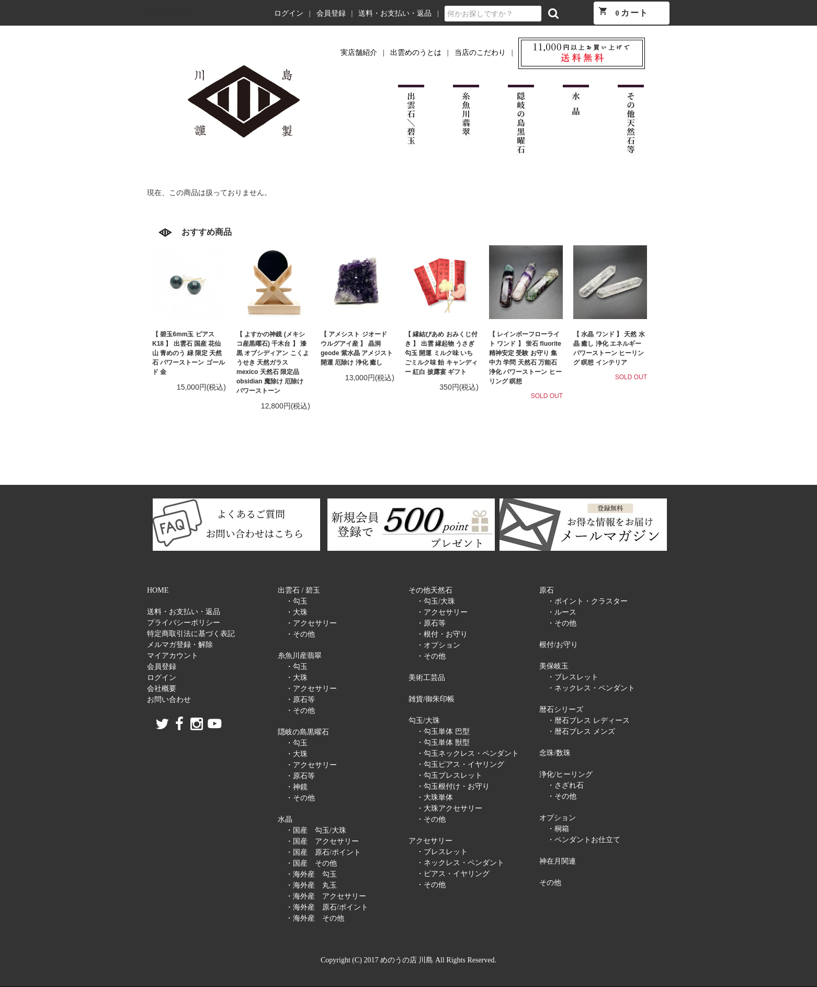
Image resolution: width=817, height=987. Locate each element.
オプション (557, 818)
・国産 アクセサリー (322, 841)
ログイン (288, 13)
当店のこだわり (480, 52)
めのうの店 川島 (168, 13)
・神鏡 (297, 787)
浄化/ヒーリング (566, 774)
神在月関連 (557, 861)
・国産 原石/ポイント (323, 852)
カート (623, 11)
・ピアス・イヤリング (453, 874)
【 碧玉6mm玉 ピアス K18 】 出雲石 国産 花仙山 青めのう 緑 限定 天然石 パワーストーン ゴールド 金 (188, 353)
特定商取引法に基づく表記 (191, 634)
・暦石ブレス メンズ (581, 731)
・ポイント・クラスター (587, 601)
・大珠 (297, 612)
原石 (546, 590)
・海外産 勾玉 (311, 874)
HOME (157, 590)
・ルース (561, 612)
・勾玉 (297, 601)
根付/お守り (558, 645)
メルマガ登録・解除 (180, 645)
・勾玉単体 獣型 (443, 742)
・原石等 (300, 700)
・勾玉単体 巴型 (443, 731)
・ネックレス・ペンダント (460, 863)
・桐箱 (558, 829)
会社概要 (161, 689)
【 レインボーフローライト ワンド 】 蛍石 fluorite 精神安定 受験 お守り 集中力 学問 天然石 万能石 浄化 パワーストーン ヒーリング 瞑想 (525, 358)
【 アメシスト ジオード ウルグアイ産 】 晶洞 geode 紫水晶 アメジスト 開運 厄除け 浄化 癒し (357, 348)
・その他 (300, 634)
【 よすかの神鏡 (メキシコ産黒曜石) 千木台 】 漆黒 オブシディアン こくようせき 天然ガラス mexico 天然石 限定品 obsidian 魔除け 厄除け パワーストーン (272, 362)
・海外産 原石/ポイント (327, 907)
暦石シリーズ (561, 709)
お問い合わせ (169, 700)
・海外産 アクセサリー (326, 896)
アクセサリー (430, 841)
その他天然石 (430, 590)
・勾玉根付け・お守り (453, 786)
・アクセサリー (311, 623)
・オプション (438, 645)
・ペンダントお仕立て (583, 840)
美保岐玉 (554, 666)
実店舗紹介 (359, 52)
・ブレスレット (442, 852)
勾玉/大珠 (424, 720)
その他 (550, 883)
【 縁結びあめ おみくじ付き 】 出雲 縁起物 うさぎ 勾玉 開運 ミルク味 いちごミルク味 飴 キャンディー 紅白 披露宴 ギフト (441, 353)
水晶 (285, 819)
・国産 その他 (311, 863)
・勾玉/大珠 (435, 601)
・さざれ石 (565, 785)
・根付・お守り (442, 634)
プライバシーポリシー (183, 623)
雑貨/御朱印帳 (431, 699)
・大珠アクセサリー (449, 808)
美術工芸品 (426, 678)
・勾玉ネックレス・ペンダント (467, 753)
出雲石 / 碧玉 (299, 590)
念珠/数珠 (555, 753)
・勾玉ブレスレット (449, 775)
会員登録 (331, 13)
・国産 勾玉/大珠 (316, 830)
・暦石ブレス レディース (588, 720)
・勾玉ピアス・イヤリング (460, 764)
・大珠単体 (434, 797)
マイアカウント (172, 656)
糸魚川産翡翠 (300, 656)
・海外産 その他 (315, 918)
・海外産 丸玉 (311, 885)
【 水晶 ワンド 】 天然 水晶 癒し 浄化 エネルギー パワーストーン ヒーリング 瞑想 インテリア (609, 348)
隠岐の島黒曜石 (303, 732)
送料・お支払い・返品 (395, 13)
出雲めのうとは (415, 52)
